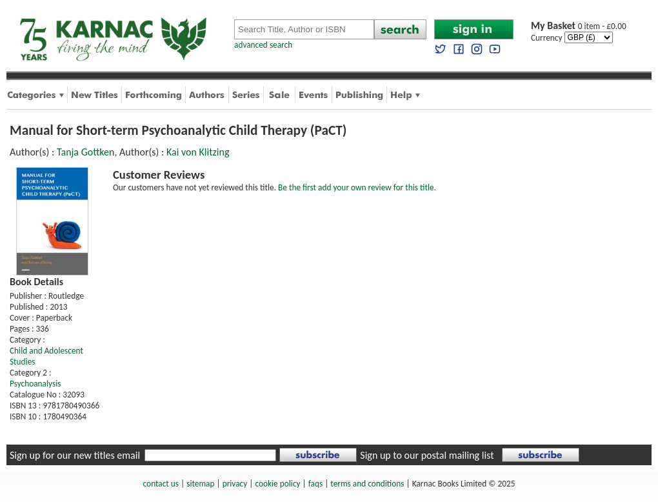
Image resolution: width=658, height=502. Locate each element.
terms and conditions (367, 483)
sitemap (200, 483)
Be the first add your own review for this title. (357, 187)
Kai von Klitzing (197, 152)
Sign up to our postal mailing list (427, 455)
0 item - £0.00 (578, 26)
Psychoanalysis (35, 383)
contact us (161, 483)
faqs (315, 483)
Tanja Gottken (86, 152)
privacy (235, 483)
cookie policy (277, 483)
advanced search (263, 44)
